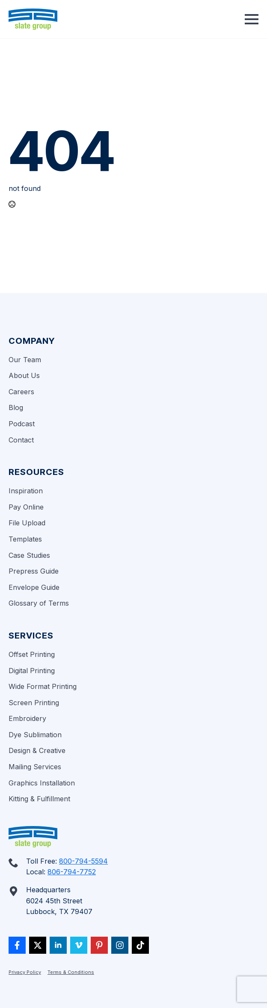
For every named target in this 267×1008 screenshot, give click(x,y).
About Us (24, 375)
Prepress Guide (34, 571)
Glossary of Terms (39, 603)
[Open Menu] (251, 19)
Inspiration (26, 490)
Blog (16, 407)
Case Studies (29, 555)
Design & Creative (37, 750)
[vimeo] (78, 945)
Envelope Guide (34, 587)
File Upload (27, 523)
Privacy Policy (25, 972)
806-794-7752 (71, 871)
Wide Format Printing (43, 686)
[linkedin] (58, 945)
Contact (21, 440)
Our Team (25, 359)
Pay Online (26, 507)
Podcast (22, 423)
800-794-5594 (83, 861)
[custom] (17, 945)
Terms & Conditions (70, 972)
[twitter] (37, 945)
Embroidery (27, 718)
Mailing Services (35, 766)
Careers (21, 391)
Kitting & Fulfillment (39, 798)
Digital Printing (32, 670)
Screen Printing (34, 702)
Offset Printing (32, 654)
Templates (25, 539)
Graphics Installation (42, 783)
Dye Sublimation (35, 734)
